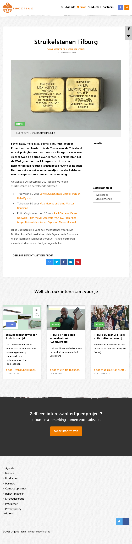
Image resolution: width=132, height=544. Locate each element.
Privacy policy (13, 509)
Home (17, 133)
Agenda (70, 7)
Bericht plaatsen (14, 494)
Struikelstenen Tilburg (43, 133)
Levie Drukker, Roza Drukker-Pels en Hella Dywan (48, 196)
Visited (46, 532)
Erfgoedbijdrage (14, 499)
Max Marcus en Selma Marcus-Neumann (46, 206)
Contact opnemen (15, 489)
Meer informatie (66, 431)
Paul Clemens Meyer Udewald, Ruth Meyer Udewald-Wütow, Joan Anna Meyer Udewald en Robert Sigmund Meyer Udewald (47, 218)
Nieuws (81, 7)
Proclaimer (11, 504)
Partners (108, 7)
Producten (94, 7)
